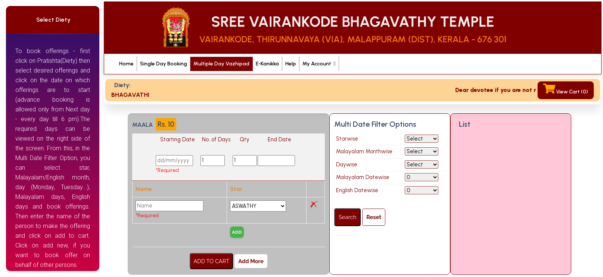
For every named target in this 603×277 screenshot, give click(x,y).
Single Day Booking (163, 63)
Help (290, 64)
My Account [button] (317, 64)
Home (126, 63)
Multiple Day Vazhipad (221, 64)
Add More (251, 261)
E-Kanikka (267, 64)
